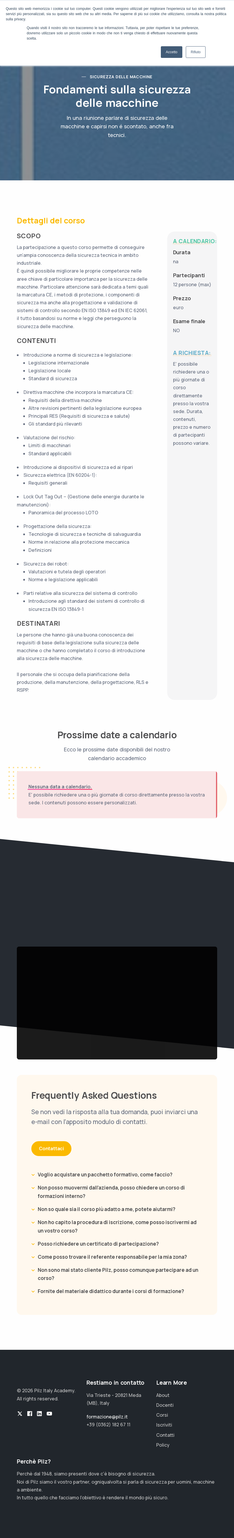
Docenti (165, 1405)
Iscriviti (164, 1425)
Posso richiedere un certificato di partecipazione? (98, 1243)
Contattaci (51, 1148)
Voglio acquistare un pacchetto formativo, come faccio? (105, 1174)
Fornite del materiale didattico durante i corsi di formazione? (111, 1291)
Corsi (162, 1415)
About (163, 1395)
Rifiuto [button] (196, 52)
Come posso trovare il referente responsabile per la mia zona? (112, 1256)
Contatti (165, 1435)
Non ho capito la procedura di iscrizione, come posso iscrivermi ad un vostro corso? (117, 1226)
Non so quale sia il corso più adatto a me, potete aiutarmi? (106, 1209)
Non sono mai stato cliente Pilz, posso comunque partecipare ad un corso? (118, 1274)
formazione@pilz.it (107, 1416)
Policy (163, 1445)
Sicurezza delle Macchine (121, 76)
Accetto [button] (171, 52)
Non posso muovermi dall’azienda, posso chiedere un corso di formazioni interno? (111, 1191)
